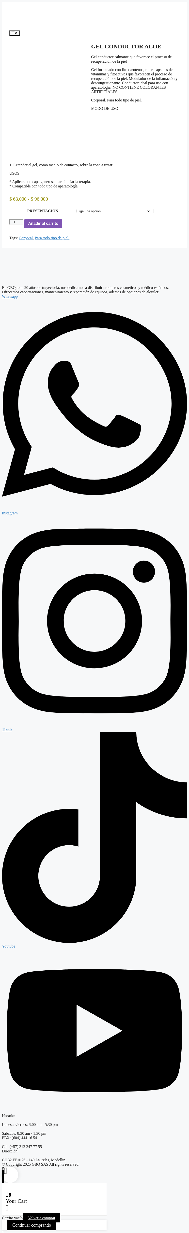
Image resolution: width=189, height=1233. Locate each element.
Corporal (26, 234)
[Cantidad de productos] (16, 218)
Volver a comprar (41, 1214)
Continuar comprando (31, 1221)
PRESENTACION (42, 207)
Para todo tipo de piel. (52, 234)
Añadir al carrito (43, 220)
